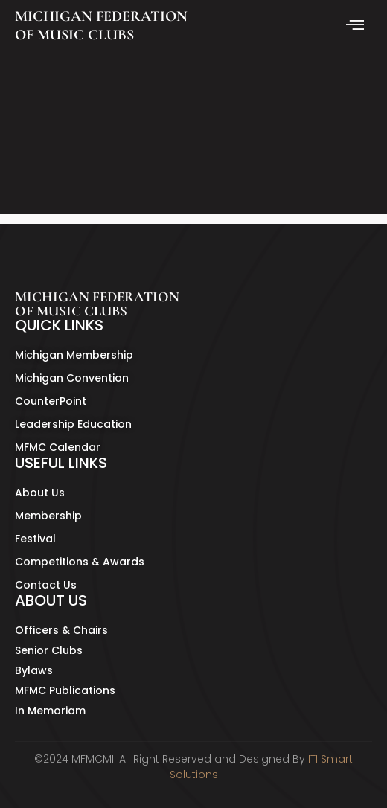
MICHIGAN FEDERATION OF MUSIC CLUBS (101, 25)
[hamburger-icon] (355, 26)
